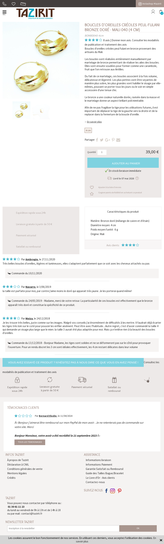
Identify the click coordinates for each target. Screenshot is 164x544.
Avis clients (123, 245)
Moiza (29, 318)
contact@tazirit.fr (31, 513)
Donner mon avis (121, 40)
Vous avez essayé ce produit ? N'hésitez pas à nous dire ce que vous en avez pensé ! (73, 362)
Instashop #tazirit (150, 3)
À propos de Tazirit (18, 460)
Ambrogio (31, 259)
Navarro (30, 287)
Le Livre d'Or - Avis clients (100, 477)
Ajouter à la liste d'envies (109, 187)
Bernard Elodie (48, 415)
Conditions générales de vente (24, 469)
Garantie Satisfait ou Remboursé (104, 469)
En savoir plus (94, 121)
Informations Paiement (99, 464)
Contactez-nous (95, 482)
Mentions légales (17, 473)
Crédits (11, 477)
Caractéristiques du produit (123, 211)
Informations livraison (98, 460)
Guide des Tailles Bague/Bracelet (105, 473)
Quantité (91, 152)
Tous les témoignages (30, 442)
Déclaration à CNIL (18, 464)
